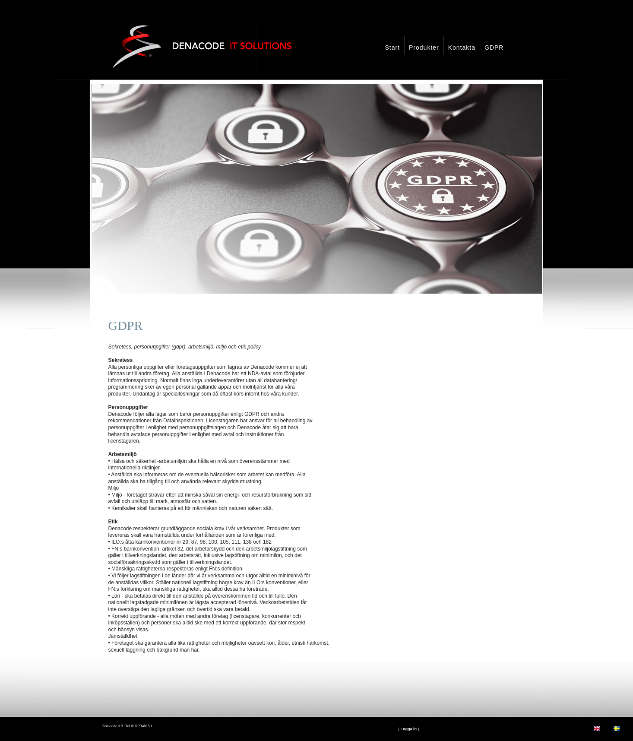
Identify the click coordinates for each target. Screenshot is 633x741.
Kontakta (461, 47)
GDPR (493, 47)
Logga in (408, 729)
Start (392, 47)
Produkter (424, 47)
